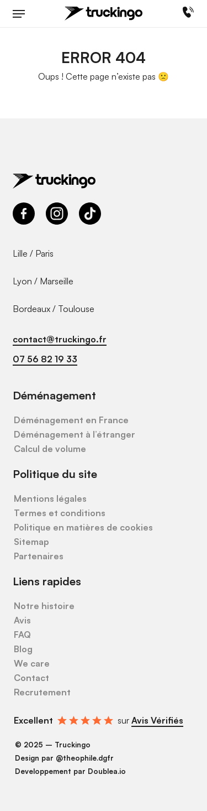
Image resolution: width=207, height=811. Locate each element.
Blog (23, 648)
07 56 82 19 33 (45, 359)
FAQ (22, 634)
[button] (19, 13)
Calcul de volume (50, 448)
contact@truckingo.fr (60, 339)
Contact (31, 677)
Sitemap (31, 541)
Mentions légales (50, 498)
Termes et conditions (59, 512)
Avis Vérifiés (157, 720)
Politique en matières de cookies (83, 527)
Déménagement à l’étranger (74, 434)
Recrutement (42, 692)
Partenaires (38, 556)
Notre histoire (44, 605)
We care (32, 663)
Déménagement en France (71, 419)
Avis (22, 620)
